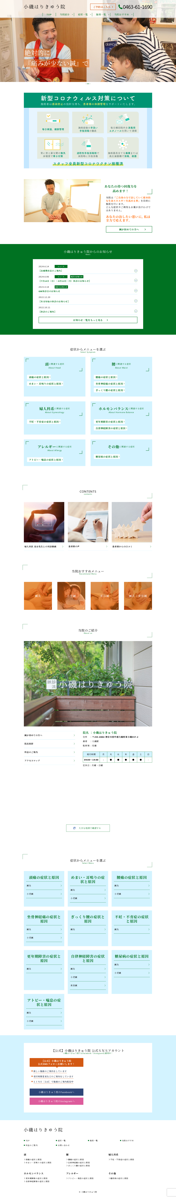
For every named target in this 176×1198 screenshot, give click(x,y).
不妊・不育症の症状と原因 (44, 421)
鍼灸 (44, 886)
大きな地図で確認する (90, 828)
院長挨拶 (50, 743)
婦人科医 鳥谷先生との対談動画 (44, 546)
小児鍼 (44, 894)
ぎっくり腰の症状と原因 (110, 390)
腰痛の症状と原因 (106, 377)
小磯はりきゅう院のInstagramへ (56, 1103)
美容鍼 (88, 987)
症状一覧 (62, 1143)
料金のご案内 (50, 752)
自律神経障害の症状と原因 (111, 428)
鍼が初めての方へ (129, 229)
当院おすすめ (128, 1143)
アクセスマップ (50, 760)
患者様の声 (88, 546)
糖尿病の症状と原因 (108, 456)
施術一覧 (94, 1143)
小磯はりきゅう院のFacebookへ (56, 1094)
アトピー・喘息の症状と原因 (46, 459)
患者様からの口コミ (131, 546)
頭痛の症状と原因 (39, 377)
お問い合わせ (64, 1148)
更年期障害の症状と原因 (110, 421)
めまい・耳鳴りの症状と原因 (46, 383)
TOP (28, 1143)
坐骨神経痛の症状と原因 (110, 383)
